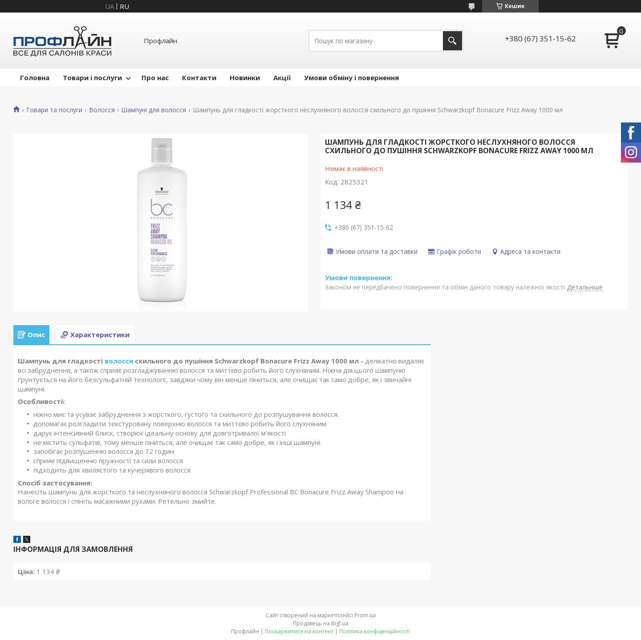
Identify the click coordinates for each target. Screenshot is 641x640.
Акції (282, 77)
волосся (119, 360)
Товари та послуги (54, 110)
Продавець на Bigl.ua (320, 623)
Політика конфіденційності (374, 631)
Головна (34, 77)
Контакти (199, 77)
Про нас (155, 77)
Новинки (245, 77)
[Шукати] (452, 40)
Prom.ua (365, 615)
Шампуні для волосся (153, 110)
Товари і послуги (92, 77)
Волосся (102, 110)
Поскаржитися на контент (299, 631)
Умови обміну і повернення (351, 77)
